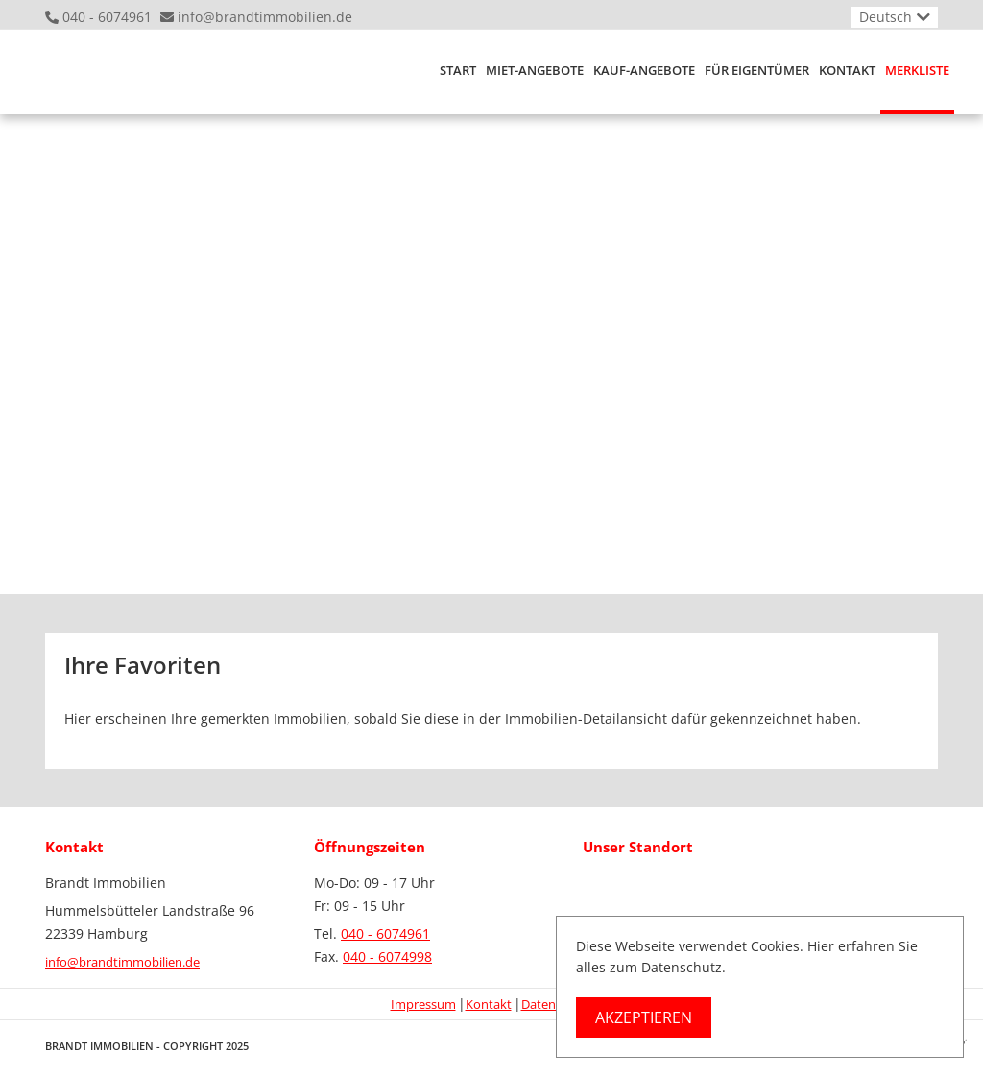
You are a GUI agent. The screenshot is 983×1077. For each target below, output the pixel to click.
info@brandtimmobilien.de (265, 17)
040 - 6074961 (107, 17)
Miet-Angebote (535, 70)
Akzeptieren (643, 1017)
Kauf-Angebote (644, 70)
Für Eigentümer (757, 70)
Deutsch (885, 17)
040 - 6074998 (387, 956)
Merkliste (917, 70)
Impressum (423, 1004)
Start (458, 70)
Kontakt (847, 70)
